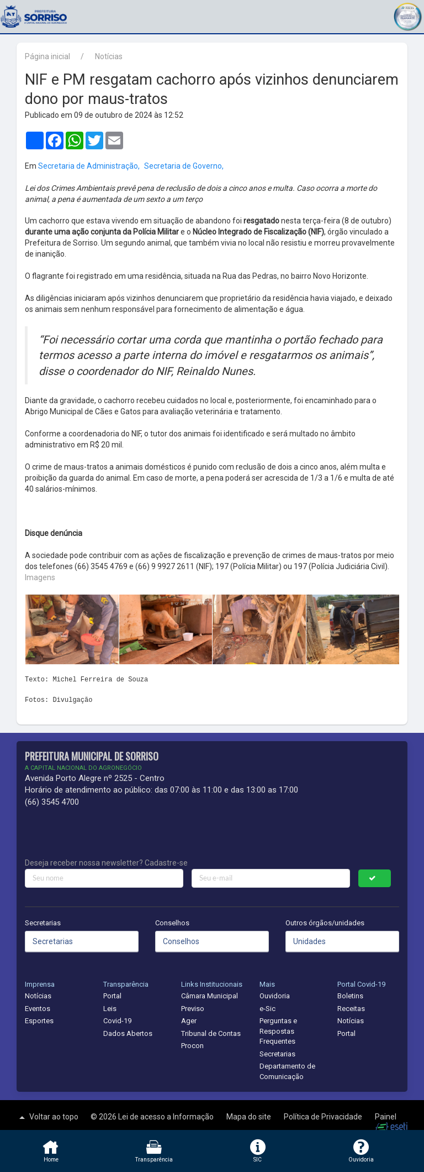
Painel (385, 1116)
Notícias (109, 56)
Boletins (350, 996)
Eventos (37, 1008)
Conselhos (172, 923)
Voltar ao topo (47, 1117)
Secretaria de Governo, (184, 166)
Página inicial (47, 56)
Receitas (351, 1008)
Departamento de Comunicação (287, 1071)
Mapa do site (249, 1116)
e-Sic (267, 1008)
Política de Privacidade (324, 1116)
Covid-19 (117, 1021)
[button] (407, 15)
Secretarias (43, 923)
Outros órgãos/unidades (324, 923)
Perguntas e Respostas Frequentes (278, 1031)
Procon (192, 1045)
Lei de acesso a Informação (166, 1116)
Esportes (39, 1021)
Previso (192, 1008)
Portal (112, 996)
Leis (109, 1008)
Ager (189, 1021)
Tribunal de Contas (211, 1033)
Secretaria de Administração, (89, 166)
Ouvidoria (274, 996)
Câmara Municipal (209, 996)
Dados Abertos (127, 1033)
